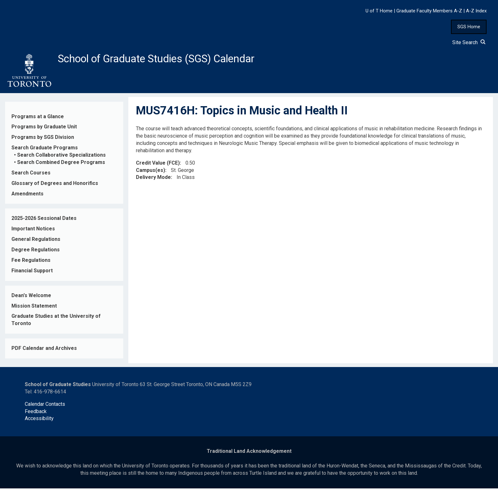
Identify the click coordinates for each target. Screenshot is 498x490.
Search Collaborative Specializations (61, 157)
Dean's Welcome (31, 297)
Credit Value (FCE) (158, 164)
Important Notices (33, 231)
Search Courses (30, 175)
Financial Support (32, 272)
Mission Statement (34, 307)
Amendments (27, 195)
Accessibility (39, 420)
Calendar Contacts (45, 406)
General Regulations (35, 241)
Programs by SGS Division (42, 139)
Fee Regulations (30, 262)
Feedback (36, 413)
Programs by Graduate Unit (44, 129)
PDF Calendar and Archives (44, 350)
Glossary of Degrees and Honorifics (54, 185)
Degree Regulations (35, 251)
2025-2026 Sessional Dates (44, 220)
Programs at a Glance (37, 118)
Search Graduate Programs (44, 149)
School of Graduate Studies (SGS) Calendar (167, 59)
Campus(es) (150, 172)
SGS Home (468, 27)
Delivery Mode (153, 179)
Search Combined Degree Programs (61, 164)
